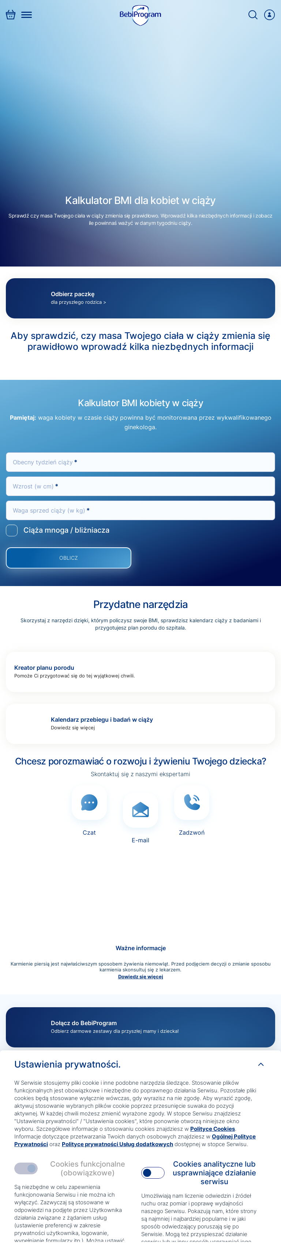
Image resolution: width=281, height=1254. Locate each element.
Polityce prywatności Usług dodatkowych (117, 1144)
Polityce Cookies (212, 1128)
